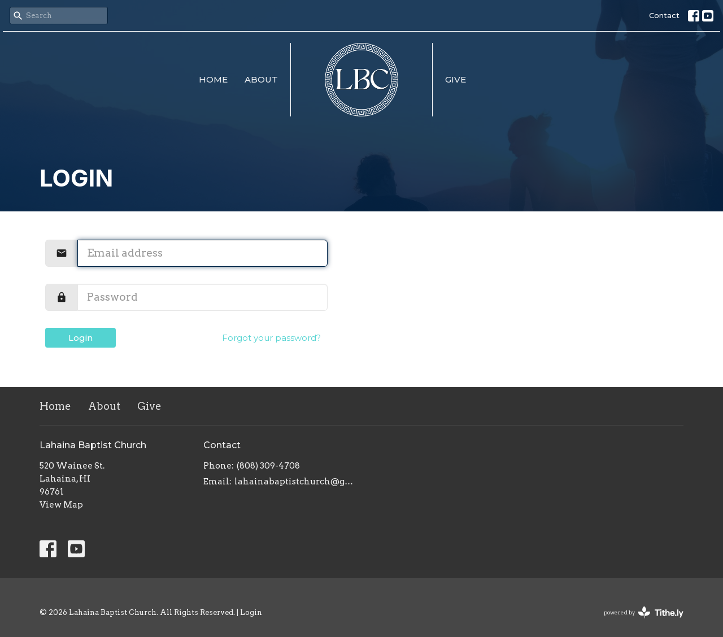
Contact (664, 15)
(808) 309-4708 (268, 466)
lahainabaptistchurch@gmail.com (295, 481)
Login (80, 337)
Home (213, 79)
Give (455, 79)
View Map (61, 505)
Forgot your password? (271, 337)
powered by (643, 612)
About (261, 79)
